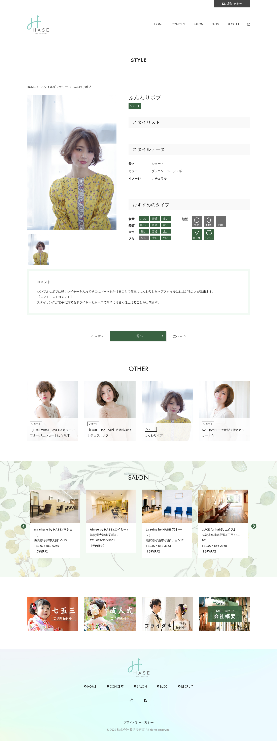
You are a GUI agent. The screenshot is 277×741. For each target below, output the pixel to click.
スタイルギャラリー (55, 86)
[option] (71, 162)
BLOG (215, 24)
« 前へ (99, 336)
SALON (199, 24)
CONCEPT (179, 24)
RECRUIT (233, 24)
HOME (159, 24)
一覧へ (138, 336)
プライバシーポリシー (139, 722)
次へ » (177, 336)
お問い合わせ (232, 3)
